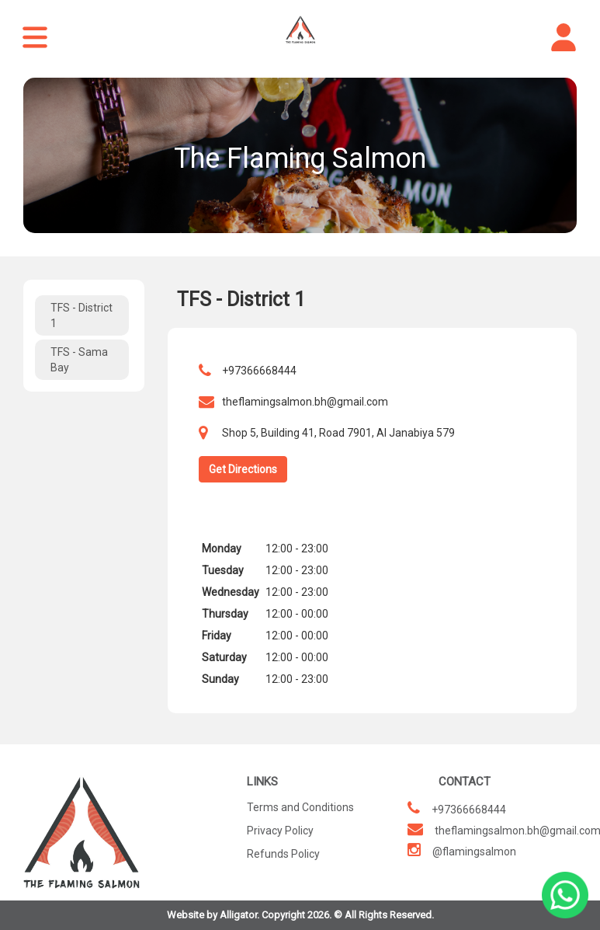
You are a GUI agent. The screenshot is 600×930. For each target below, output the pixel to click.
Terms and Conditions (300, 807)
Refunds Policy (283, 854)
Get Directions (243, 469)
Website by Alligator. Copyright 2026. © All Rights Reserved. (300, 915)
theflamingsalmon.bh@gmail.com (305, 401)
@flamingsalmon (474, 851)
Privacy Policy (280, 830)
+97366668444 (259, 370)
